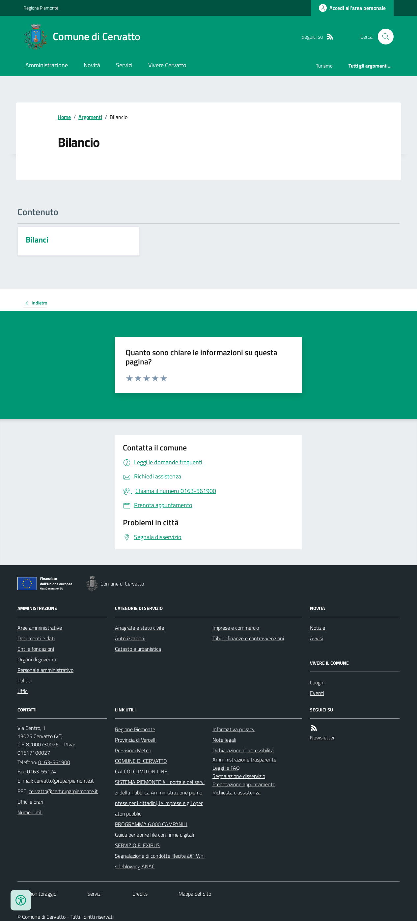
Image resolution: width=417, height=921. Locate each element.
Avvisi (316, 638)
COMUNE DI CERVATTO (141, 761)
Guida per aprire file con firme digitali (154, 835)
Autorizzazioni (130, 638)
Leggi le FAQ (226, 768)
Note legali (224, 740)
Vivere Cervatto (167, 65)
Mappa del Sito (195, 894)
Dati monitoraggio (36, 894)
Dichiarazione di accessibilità (243, 750)
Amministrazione (46, 65)
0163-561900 (54, 762)
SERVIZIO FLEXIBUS (137, 845)
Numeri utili (29, 812)
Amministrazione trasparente (244, 759)
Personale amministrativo (45, 670)
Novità (92, 65)
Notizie (317, 628)
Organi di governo (36, 659)
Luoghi (317, 682)
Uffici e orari (30, 802)
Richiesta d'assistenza (236, 792)
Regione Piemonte (40, 7)
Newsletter (322, 737)
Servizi (124, 65)
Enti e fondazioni (35, 649)
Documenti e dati (36, 638)
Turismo (324, 66)
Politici (24, 680)
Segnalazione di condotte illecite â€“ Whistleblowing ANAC (160, 861)
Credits (140, 894)
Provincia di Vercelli (135, 740)
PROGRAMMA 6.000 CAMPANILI (151, 824)
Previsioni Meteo (133, 750)
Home (64, 117)
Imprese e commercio (235, 628)
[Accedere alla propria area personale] (352, 8)
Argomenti (90, 117)
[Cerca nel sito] (383, 36)
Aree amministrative (39, 628)
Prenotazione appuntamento (243, 784)
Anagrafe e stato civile (139, 628)
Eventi (317, 693)
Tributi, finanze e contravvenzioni (248, 638)
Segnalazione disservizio (238, 776)
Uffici (22, 691)
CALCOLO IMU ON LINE (141, 771)
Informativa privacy (233, 729)
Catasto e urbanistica (138, 649)
